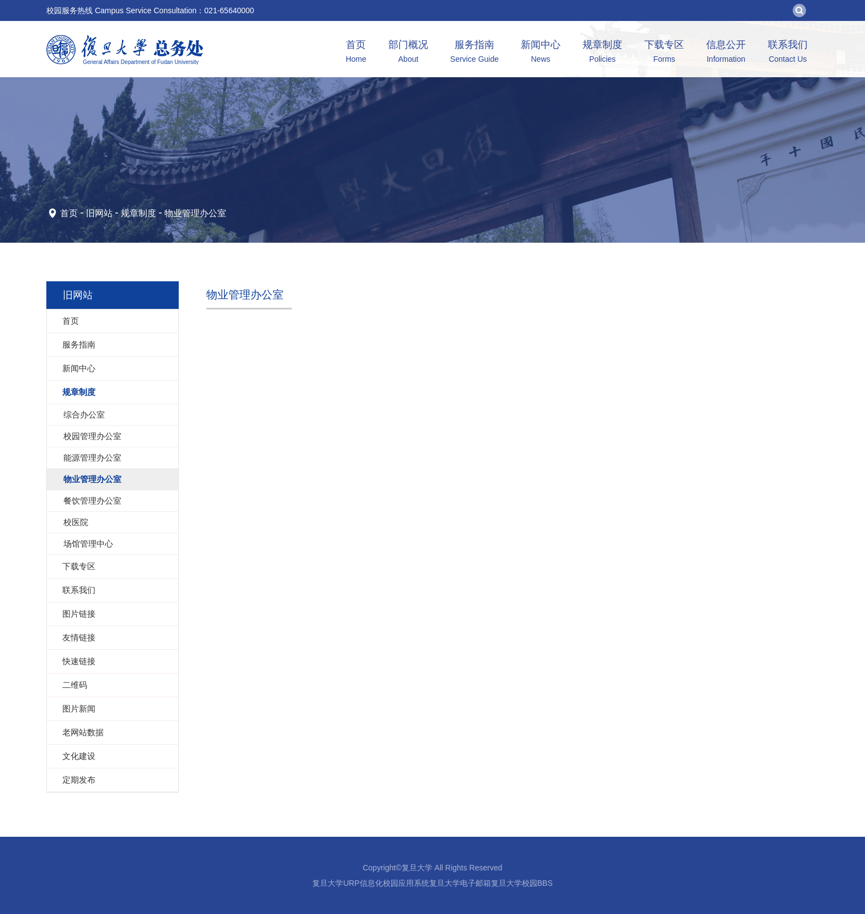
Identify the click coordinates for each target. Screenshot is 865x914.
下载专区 (664, 52)
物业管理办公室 (195, 213)
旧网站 (99, 213)
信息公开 (726, 52)
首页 (356, 52)
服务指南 (474, 52)
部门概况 (408, 52)
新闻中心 (540, 52)
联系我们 (788, 52)
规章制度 (602, 52)
